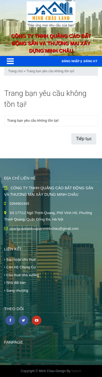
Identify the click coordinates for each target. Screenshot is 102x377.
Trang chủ (15, 71)
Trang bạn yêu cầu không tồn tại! (50, 71)
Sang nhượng (16, 290)
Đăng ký (90, 61)
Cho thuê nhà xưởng (21, 275)
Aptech (76, 371)
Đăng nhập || (72, 61)
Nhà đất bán (15, 283)
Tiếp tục (84, 138)
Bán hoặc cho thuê (20, 259)
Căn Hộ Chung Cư (20, 267)
